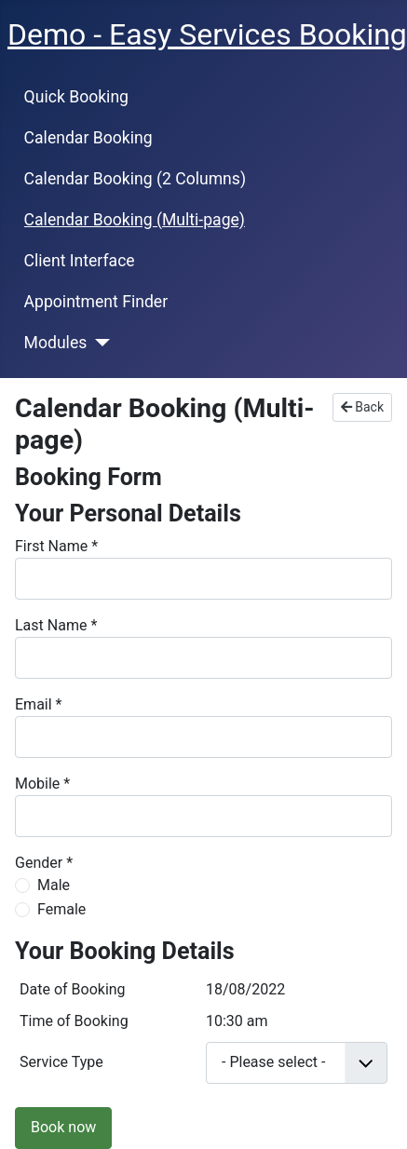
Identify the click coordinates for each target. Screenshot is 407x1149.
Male (53, 885)
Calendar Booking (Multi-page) (134, 219)
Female (61, 909)
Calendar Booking (88, 137)
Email (38, 704)
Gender (44, 863)
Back (362, 406)
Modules (56, 342)
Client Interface (79, 260)
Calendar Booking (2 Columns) (135, 178)
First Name (56, 546)
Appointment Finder (96, 301)
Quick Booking (76, 97)
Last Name (56, 625)
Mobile (42, 783)
